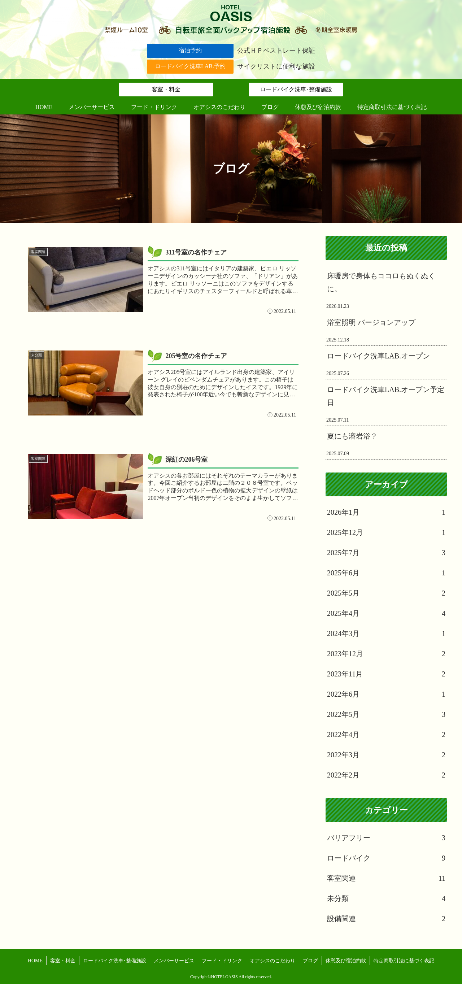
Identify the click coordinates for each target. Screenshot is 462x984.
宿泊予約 (190, 50)
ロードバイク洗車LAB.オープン (378, 356)
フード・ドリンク (222, 960)
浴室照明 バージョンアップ (371, 322)
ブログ (310, 960)
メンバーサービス (174, 960)
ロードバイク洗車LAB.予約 (190, 66)
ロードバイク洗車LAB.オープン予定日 (385, 396)
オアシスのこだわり (272, 960)
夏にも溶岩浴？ (352, 436)
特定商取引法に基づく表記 (404, 960)
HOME (35, 960)
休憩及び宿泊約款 (346, 960)
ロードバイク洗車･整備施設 (296, 89)
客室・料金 (166, 89)
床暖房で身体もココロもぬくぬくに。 (381, 282)
